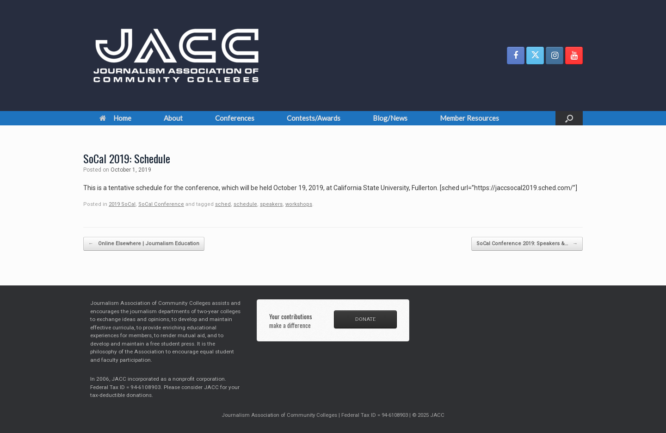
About (173, 118)
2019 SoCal (122, 204)
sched (223, 204)
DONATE (365, 319)
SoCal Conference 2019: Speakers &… (527, 244)
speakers (271, 204)
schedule (245, 204)
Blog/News (390, 118)
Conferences (234, 118)
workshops (298, 204)
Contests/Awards (313, 118)
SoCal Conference (161, 204)
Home (115, 118)
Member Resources (469, 118)
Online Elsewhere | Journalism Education (143, 244)
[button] (569, 118)
